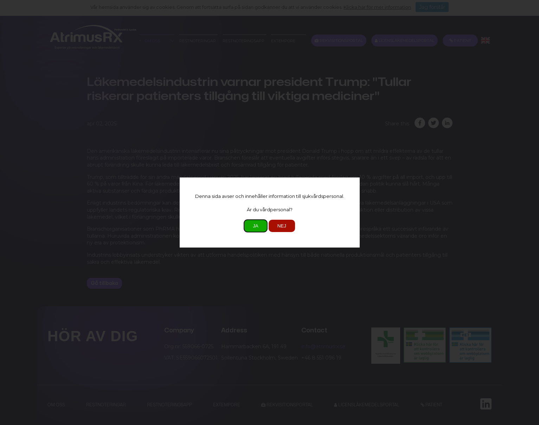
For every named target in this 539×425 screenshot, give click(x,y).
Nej (281, 226)
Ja (255, 226)
